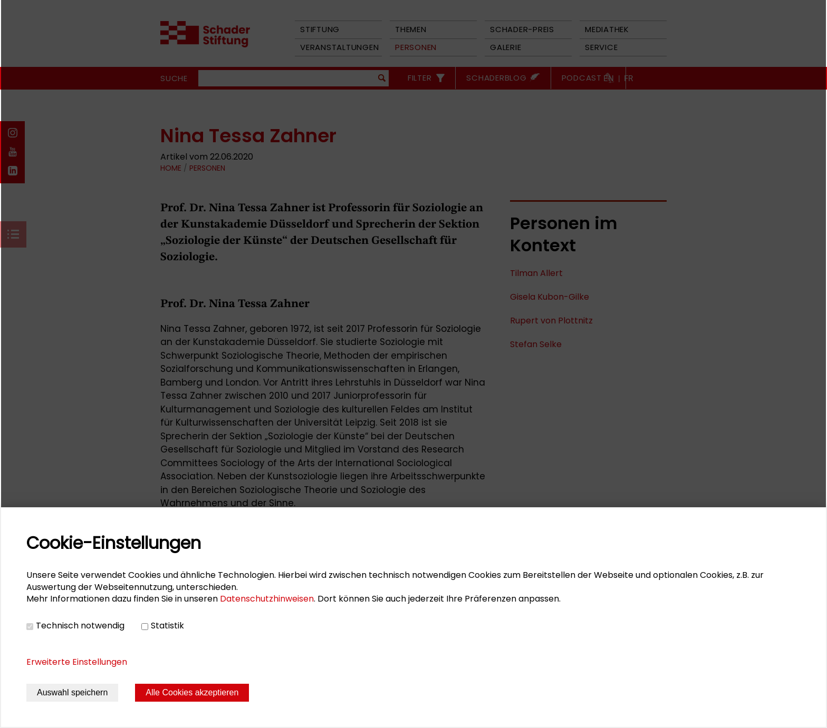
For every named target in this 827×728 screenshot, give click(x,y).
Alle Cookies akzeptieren (192, 692)
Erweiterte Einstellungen (76, 662)
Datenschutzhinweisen (267, 599)
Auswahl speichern (72, 692)
